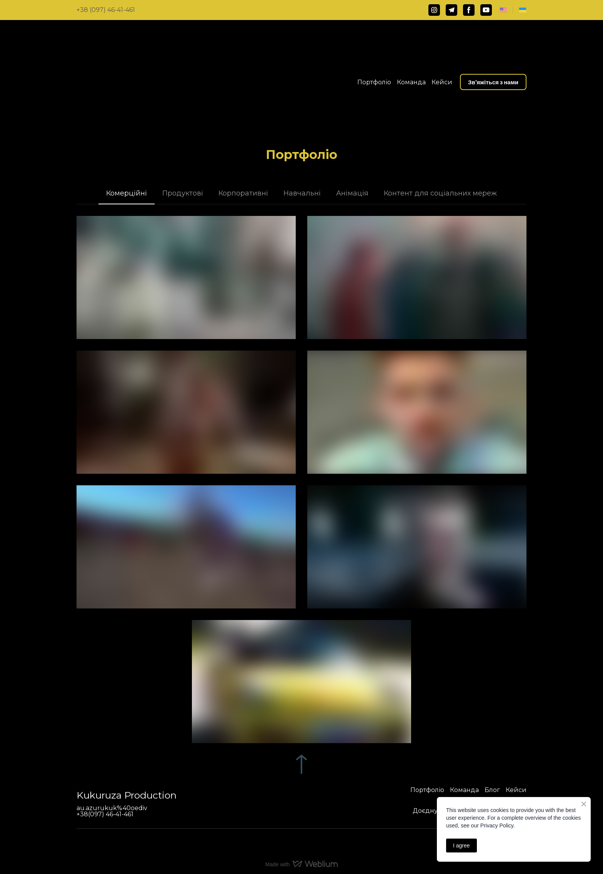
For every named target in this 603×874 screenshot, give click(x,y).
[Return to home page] (135, 82)
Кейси (441, 82)
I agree (461, 845)
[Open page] (503, 10)
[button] (434, 10)
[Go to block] (301, 764)
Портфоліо (374, 82)
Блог (492, 790)
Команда (411, 82)
